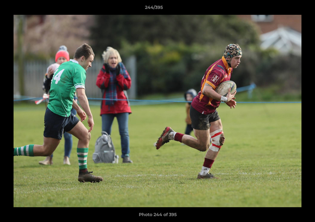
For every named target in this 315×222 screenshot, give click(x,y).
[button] (289, 9)
